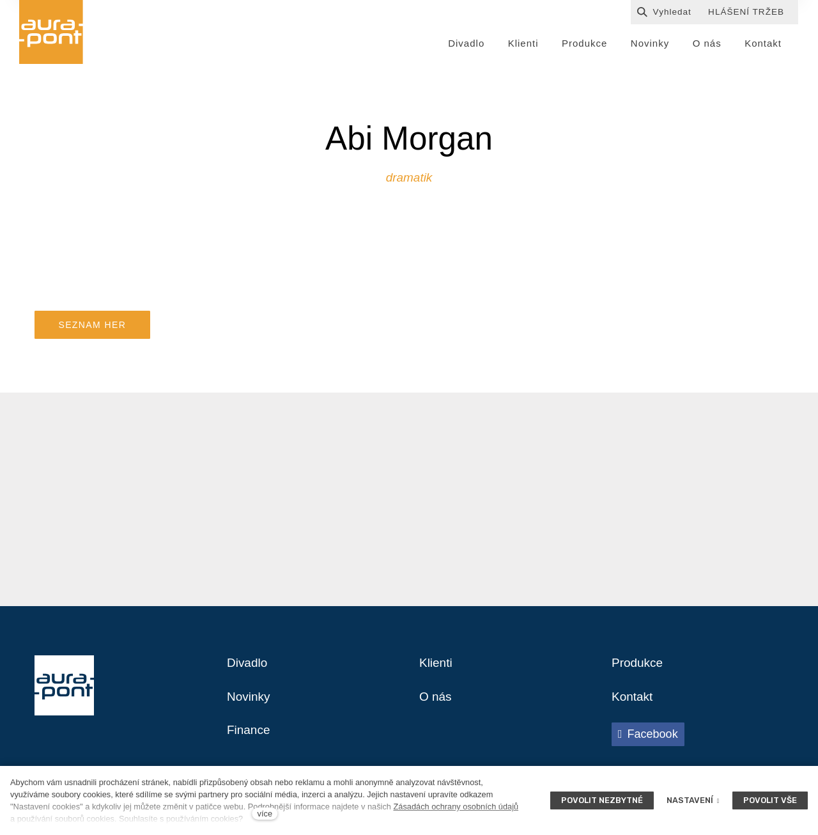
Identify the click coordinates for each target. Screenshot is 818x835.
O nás (436, 703)
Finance (249, 737)
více (265, 813)
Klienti (436, 668)
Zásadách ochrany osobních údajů (455, 806)
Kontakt (633, 703)
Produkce (639, 668)
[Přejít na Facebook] (648, 740)
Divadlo (248, 668)
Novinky (249, 703)
